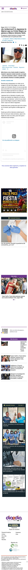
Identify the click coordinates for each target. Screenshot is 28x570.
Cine (17, 534)
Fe (7, 69)
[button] (3, 289)
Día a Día (4, 536)
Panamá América (6, 532)
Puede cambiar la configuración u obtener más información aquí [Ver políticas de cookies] (12, 568)
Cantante (15, 67)
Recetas (4, 539)
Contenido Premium (14, 218)
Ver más (21, 405)
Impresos (18, 532)
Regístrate (14, 527)
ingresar (24, 8)
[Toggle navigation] (2, 8)
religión (4, 69)
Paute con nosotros (14, 529)
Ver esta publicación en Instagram (10, 140)
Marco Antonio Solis (7, 67)
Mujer (3, 537)
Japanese (4, 65)
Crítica (3, 534)
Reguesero (21, 67)
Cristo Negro (11, 65)
